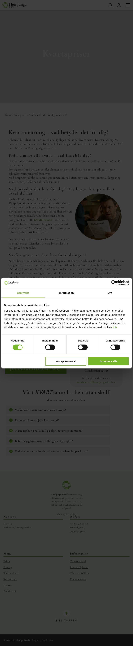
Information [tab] (66, 292)
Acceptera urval (66, 361)
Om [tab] (110, 292)
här (115, 327)
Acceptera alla (108, 361)
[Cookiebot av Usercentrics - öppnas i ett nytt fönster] (114, 282)
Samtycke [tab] (23, 292)
